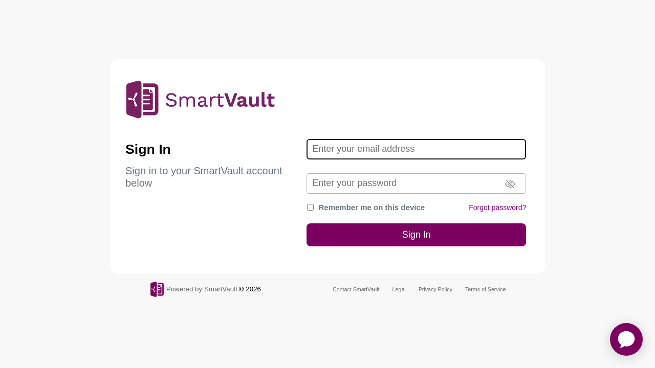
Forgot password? (497, 207)
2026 (253, 289)
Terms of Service (485, 289)
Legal (399, 289)
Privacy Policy (435, 289)
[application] (626, 339)
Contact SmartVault (356, 289)
